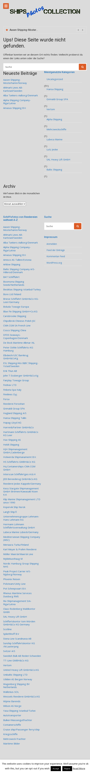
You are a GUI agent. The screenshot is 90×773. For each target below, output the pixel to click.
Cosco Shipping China (14, 330)
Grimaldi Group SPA (57, 99)
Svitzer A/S (9, 651)
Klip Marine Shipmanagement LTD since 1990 (21, 501)
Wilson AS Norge (12, 705)
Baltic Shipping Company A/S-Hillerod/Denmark (19, 271)
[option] (47, 30)
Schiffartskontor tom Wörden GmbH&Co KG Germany (19, 623)
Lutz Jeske (52, 149)
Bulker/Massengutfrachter (17, 720)
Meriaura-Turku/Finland (16, 544)
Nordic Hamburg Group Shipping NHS (21, 565)
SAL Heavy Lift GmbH (58, 159)
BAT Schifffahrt (11, 277)
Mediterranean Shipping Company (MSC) (21, 538)
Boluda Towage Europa (16, 306)
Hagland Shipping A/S (14, 413)
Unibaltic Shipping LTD (15, 674)
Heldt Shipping (11, 444)
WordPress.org (54, 262)
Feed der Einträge (56, 250)
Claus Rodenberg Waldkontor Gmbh (19, 610)
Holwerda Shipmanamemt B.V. (19, 457)
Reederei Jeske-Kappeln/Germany (22, 483)
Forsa (6, 399)
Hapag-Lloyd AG (12, 422)
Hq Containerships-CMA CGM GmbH (19, 468)
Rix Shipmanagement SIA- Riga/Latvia (17, 603)
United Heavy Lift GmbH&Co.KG (21, 669)
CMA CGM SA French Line (17, 325)
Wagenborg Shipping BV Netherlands (16, 686)
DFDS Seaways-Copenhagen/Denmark (15, 336)
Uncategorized (55, 79)
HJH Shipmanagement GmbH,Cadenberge (15, 451)
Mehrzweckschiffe (56, 129)
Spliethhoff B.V (11, 633)
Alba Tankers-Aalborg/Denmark (20, 95)
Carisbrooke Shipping (14, 316)
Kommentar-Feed (56, 256)
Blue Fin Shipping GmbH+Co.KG (20, 311)
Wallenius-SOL (11, 691)
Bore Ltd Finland (12, 294)
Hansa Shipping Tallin (14, 418)
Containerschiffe (12, 724)
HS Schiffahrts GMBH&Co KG (19, 461)
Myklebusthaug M (13, 558)
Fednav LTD (9, 384)
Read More (79, 768)
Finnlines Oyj (10, 394)
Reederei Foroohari (14, 403)
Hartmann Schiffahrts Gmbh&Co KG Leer (20, 434)
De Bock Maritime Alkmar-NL (19, 342)
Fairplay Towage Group (16, 380)
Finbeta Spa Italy (12, 389)
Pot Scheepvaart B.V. (14, 588)
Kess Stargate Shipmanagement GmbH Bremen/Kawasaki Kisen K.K (21, 491)
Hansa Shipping (55, 89)
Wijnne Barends (11, 701)
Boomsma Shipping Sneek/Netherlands (13, 283)
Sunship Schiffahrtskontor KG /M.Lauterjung (19, 645)
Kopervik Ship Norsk (14, 507)
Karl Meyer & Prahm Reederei (19, 549)
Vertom (51, 109)
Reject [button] (67, 768)
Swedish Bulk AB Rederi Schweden (22, 655)
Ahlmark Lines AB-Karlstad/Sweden (13, 89)
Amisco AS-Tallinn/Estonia (17, 259)
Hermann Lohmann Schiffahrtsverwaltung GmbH (19, 526)
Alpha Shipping (54, 119)
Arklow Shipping (11, 264)
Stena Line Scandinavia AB (17, 638)
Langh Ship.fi (10, 511)
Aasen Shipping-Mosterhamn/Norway (31, 29)
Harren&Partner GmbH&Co (18, 427)
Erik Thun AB (10, 370)
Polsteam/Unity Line (14, 583)
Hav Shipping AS (12, 439)
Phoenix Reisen (11, 579)
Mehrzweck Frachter (14, 738)
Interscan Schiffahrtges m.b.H (19, 474)
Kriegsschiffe (10, 734)
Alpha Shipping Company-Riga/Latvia (17, 102)
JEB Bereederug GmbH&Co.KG (20, 479)
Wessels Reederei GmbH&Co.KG (21, 696)
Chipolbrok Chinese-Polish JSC (19, 320)
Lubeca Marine (55, 139)
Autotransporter (12, 715)
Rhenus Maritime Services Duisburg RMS (17, 595)
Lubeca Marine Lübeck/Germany (21, 532)
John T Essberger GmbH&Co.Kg (20, 375)
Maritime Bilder (11, 743)
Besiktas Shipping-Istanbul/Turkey (22, 289)
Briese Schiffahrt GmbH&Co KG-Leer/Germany (21, 300)
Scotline (7, 629)
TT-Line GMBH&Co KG (15, 660)
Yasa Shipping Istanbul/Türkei (19, 710)
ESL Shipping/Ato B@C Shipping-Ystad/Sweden (20, 365)
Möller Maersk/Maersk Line (18, 554)
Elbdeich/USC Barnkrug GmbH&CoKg (15, 357)
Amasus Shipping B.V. (14, 108)
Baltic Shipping (54, 169)
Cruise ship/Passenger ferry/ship (21, 729)
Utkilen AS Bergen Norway (17, 679)
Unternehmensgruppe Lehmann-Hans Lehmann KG (21, 518)
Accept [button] (56, 768)
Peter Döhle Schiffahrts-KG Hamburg (18, 349)
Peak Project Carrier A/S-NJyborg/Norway (17, 573)
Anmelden (52, 244)
